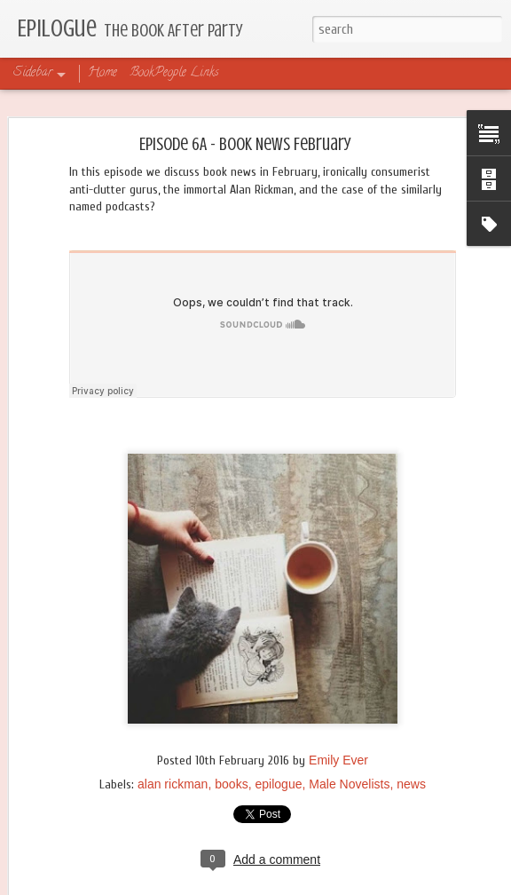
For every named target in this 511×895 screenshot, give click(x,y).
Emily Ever (338, 760)
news (411, 784)
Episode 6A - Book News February (245, 144)
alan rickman (173, 784)
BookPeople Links (174, 73)
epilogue (279, 784)
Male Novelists (349, 784)
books (231, 784)
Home (102, 73)
